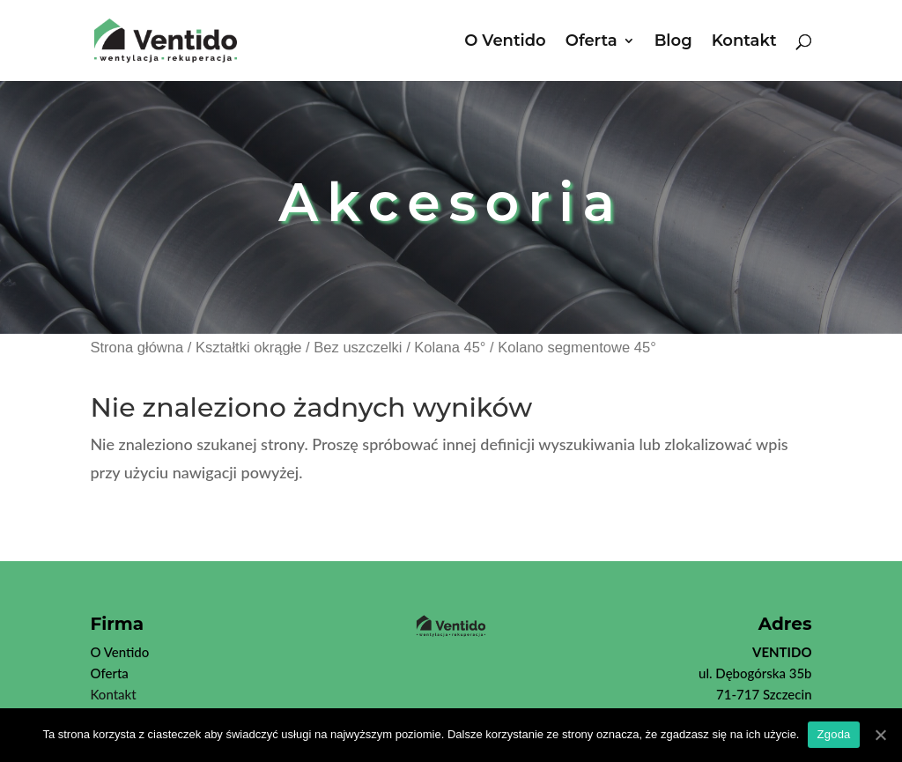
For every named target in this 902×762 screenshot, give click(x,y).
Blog (673, 42)
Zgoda (833, 734)
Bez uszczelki (358, 347)
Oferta (591, 42)
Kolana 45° (449, 347)
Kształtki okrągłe (248, 347)
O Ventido (505, 42)
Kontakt (744, 42)
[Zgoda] (880, 735)
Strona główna (136, 347)
